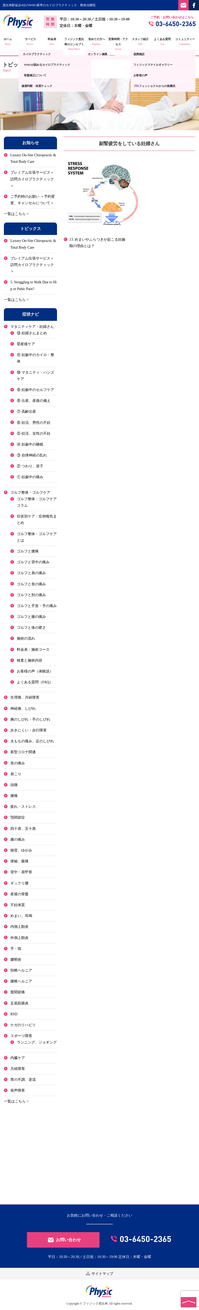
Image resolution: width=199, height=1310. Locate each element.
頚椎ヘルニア (21, 970)
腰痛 (14, 796)
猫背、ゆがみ (21, 850)
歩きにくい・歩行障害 (28, 730)
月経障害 (17, 1068)
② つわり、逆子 (30, 466)
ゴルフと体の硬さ (31, 628)
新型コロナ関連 (23, 752)
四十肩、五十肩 (23, 828)
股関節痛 (17, 992)
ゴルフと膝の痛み (31, 617)
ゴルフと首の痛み (31, 584)
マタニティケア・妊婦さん (32, 326)
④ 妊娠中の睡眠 (30, 444)
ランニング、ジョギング (37, 1042)
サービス (33, 42)
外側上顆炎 (19, 937)
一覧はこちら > (16, 214)
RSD (13, 1014)
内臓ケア (17, 1058)
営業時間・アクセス (121, 44)
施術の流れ (26, 638)
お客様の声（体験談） (35, 671)
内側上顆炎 (19, 927)
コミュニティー (188, 42)
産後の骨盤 (19, 894)
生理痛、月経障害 (24, 697)
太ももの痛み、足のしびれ (32, 741)
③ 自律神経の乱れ (32, 455)
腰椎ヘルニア (21, 981)
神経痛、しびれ (23, 708)
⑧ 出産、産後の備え (34, 401)
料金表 (55, 42)
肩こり (15, 774)
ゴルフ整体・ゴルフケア (30, 492)
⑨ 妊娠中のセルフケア (35, 390)
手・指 (15, 948)
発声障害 (17, 1090)
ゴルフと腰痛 (28, 551)
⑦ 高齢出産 (26, 411)
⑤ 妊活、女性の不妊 (34, 433)
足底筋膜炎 (19, 1003)
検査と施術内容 (29, 660)
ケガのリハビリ (23, 1025)
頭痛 (14, 785)
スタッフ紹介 (143, 42)
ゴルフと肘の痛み (31, 595)
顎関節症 (17, 817)
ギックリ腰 (19, 883)
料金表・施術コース (33, 649)
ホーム (11, 42)
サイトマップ (99, 1273)
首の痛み (17, 763)
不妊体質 (17, 905)
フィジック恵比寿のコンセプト (77, 44)
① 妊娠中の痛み (30, 477)
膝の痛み (17, 839)
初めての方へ (99, 42)
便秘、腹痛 (19, 861)
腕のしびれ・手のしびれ (30, 719)
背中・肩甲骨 (21, 872)
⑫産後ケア (26, 344)
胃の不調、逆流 (23, 1080)
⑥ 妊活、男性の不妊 (34, 422)
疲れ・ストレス (23, 807)
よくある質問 (166, 42)
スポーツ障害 (21, 1036)
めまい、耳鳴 (21, 916)
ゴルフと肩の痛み (31, 573)
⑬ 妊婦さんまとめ (32, 333)
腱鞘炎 (15, 959)
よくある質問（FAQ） (35, 682)
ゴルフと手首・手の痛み (37, 606)
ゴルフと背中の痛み (33, 562)
